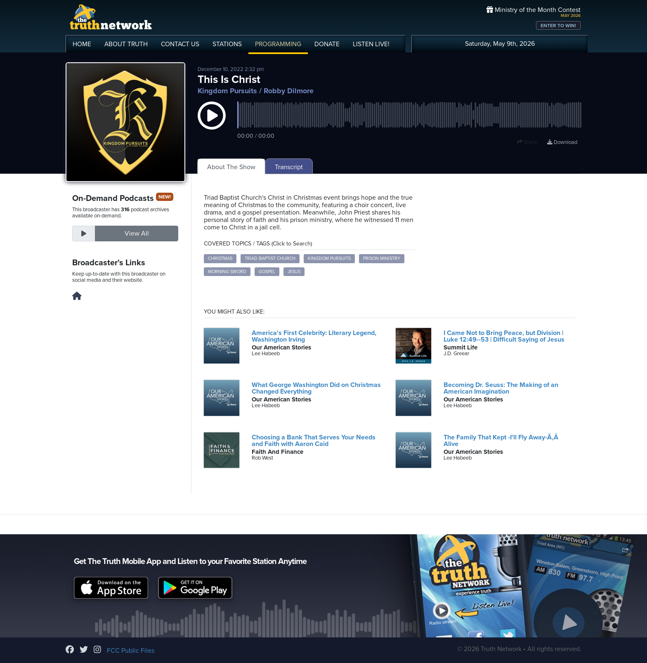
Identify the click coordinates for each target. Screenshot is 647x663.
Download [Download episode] (562, 142)
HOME (82, 44)
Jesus (294, 271)
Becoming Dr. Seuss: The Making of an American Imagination (501, 388)
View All (137, 233)
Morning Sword (227, 271)
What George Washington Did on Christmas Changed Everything (316, 388)
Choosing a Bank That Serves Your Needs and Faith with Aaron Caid (313, 440)
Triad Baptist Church (270, 258)
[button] (212, 124)
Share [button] (527, 142)
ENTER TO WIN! (558, 25)
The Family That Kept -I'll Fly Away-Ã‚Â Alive (503, 440)
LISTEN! (371, 44)
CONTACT (180, 44)
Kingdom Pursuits (227, 90)
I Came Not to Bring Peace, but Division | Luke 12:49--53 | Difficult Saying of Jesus (504, 336)
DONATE (327, 44)
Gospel (267, 271)
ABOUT (126, 44)
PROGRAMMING (278, 44)
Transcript (289, 167)
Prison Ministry (381, 258)
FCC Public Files (130, 650)
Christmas (220, 258)
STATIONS (227, 44)
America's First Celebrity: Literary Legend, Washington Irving (314, 336)
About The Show (231, 167)
